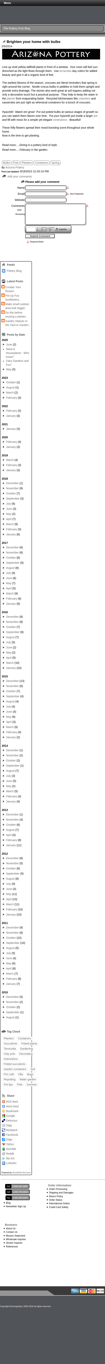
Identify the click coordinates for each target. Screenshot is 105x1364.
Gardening (26, 1048)
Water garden (28, 1079)
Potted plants (29, 1043)
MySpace (11, 1130)
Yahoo (10, 1144)
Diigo (9, 1139)
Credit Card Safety (58, 1207)
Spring (55, 162)
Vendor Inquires (14, 1242)
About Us (10, 1228)
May (8, 369)
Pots (16, 162)
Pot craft (9, 1074)
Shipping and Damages (61, 1192)
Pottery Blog (14, 270)
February (11, 397)
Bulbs (6, 162)
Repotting (9, 1079)
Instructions (11, 1058)
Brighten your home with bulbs (34, 42)
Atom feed (12, 1106)
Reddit (10, 1153)
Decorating (26, 1053)
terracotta (65, 70)
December (12, 483)
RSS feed (12, 1101)
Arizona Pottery (14, 167)
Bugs (30, 1074)
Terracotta (10, 1048)
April (9, 519)
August (10, 387)
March (10, 392)
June (9, 344)
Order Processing (58, 1189)
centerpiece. (60, 119)
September (12, 498)
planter (11, 98)
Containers (41, 162)
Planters (27, 162)
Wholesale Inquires (16, 1239)
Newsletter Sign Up (16, 1206)
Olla (20, 1074)
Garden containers (15, 1069)
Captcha (63, 229)
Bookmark (12, 1111)
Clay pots (9, 1053)
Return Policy (56, 1196)
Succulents (10, 1043)
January (11, 415)
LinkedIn (11, 1163)
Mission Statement (15, 1235)
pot (95, 115)
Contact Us (11, 1232)
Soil (32, 1069)
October (11, 382)
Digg (9, 1125)
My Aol (10, 1158)
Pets (20, 1084)
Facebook (12, 1134)
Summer (32, 1084)
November (12, 488)
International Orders (59, 1203)
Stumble (11, 1148)
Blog (8, 1203)
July (8, 503)
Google (10, 1115)
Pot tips (8, 1084)
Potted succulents (14, 1064)
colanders (85, 98)
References (12, 1246)
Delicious (11, 1120)
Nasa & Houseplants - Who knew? (17, 352)
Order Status (55, 1200)
